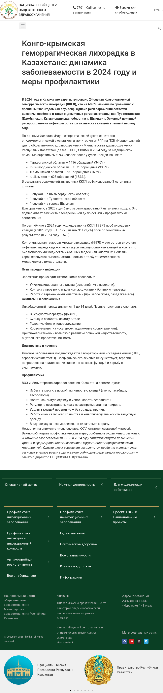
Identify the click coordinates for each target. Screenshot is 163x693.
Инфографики (71, 577)
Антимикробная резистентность (19, 562)
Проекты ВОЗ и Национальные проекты (125, 517)
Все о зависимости (75, 555)
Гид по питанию (72, 533)
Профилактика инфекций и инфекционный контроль (19, 541)
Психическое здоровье (78, 544)
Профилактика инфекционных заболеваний (19, 517)
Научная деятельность (77, 485)
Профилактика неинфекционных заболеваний (74, 517)
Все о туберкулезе (21, 576)
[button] (22, 25)
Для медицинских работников (128, 487)
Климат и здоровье (75, 566)
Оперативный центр (21, 485)
